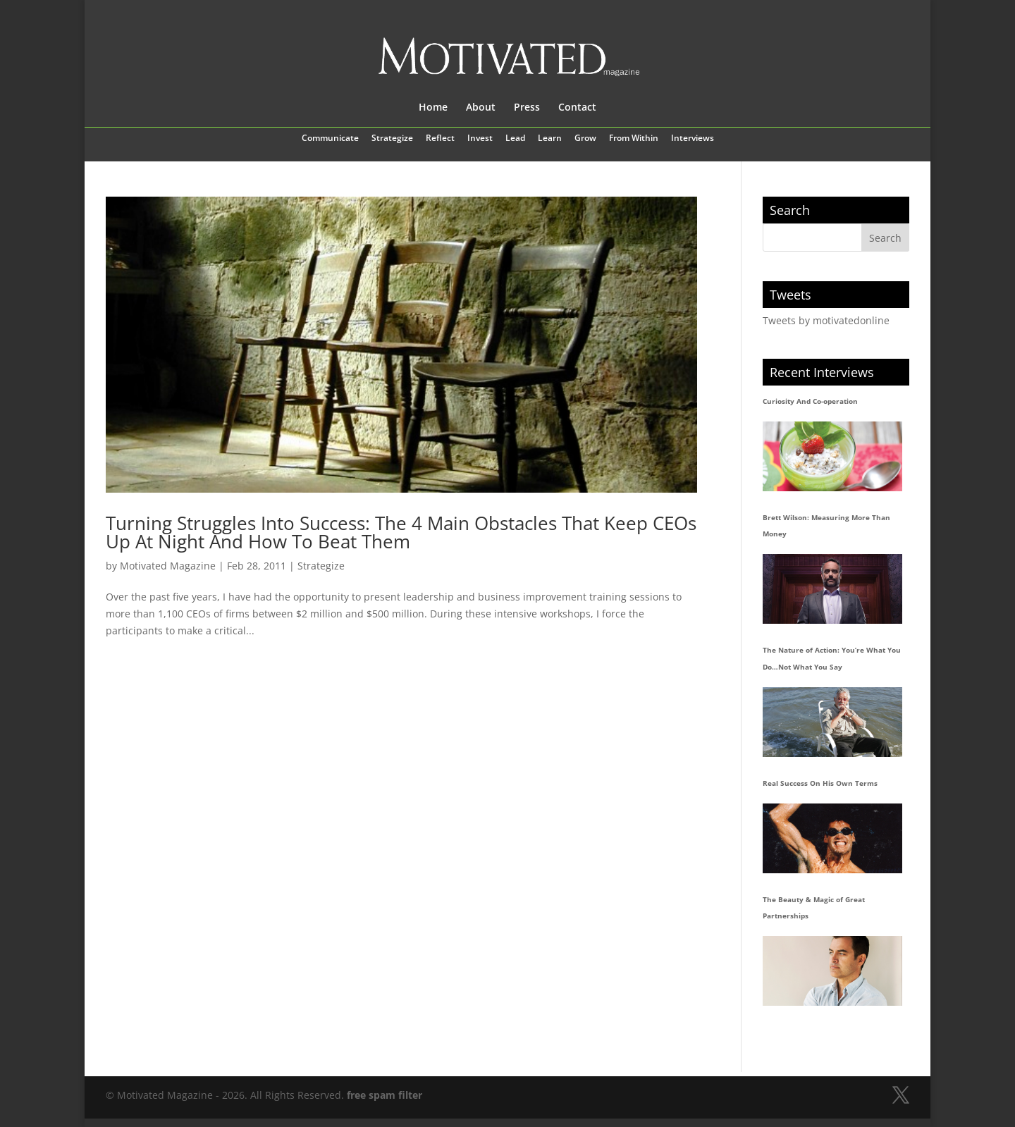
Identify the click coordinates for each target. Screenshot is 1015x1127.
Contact (577, 107)
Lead (515, 139)
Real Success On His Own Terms (820, 783)
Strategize (392, 139)
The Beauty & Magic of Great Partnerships (814, 907)
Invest (480, 139)
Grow (585, 139)
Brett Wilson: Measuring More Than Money (826, 525)
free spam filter (384, 1095)
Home (433, 107)
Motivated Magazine (168, 565)
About (481, 107)
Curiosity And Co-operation (810, 401)
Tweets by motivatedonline (826, 320)
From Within (633, 139)
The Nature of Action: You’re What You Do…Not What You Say (832, 658)
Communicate (330, 139)
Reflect (440, 139)
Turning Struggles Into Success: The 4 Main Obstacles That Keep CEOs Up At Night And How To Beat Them (401, 532)
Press (527, 107)
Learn (550, 139)
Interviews (692, 139)
